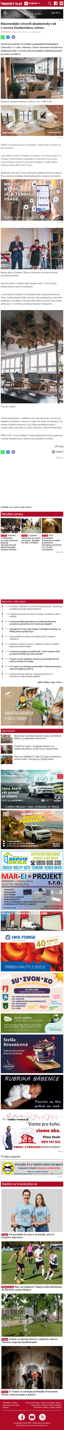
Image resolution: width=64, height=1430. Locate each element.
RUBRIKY (32, 3)
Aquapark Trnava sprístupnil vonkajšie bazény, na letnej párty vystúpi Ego (35, 630)
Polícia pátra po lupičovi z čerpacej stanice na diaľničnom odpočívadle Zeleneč (31, 675)
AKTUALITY (6, 32)
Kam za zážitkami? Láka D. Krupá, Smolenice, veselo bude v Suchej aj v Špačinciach (37, 758)
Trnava (14, 32)
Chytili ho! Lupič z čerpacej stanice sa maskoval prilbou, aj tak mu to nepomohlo (36, 747)
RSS (51, 1405)
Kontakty (57, 1405)
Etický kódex (36, 1405)
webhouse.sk (43, 1425)
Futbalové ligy (7, 1287)
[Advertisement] (28, 482)
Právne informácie (33, 1403)
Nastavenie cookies (41, 1407)
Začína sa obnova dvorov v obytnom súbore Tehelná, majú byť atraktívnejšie (34, 645)
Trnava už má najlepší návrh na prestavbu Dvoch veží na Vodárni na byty (34, 660)
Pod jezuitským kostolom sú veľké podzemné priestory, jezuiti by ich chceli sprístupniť (51, 542)
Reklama (45, 1405)
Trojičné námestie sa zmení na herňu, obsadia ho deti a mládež (31, 539)
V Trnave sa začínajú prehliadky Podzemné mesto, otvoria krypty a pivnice (35, 667)
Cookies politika (56, 1407)
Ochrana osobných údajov (51, 1403)
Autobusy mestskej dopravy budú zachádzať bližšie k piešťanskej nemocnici (37, 737)
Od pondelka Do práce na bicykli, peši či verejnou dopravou (32, 637)
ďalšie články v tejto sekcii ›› (50, 682)
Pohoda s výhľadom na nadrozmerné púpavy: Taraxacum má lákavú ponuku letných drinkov (36, 607)
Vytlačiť (57, 451)
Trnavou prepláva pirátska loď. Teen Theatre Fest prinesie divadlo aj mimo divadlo (35, 652)
